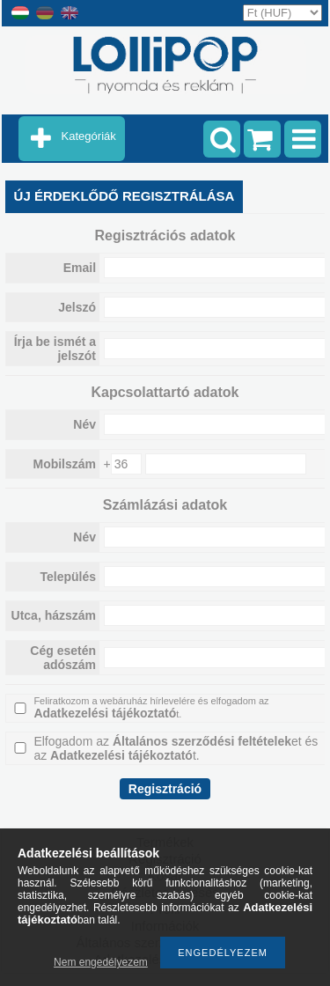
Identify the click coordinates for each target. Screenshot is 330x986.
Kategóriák (89, 136)
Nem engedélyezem (101, 962)
